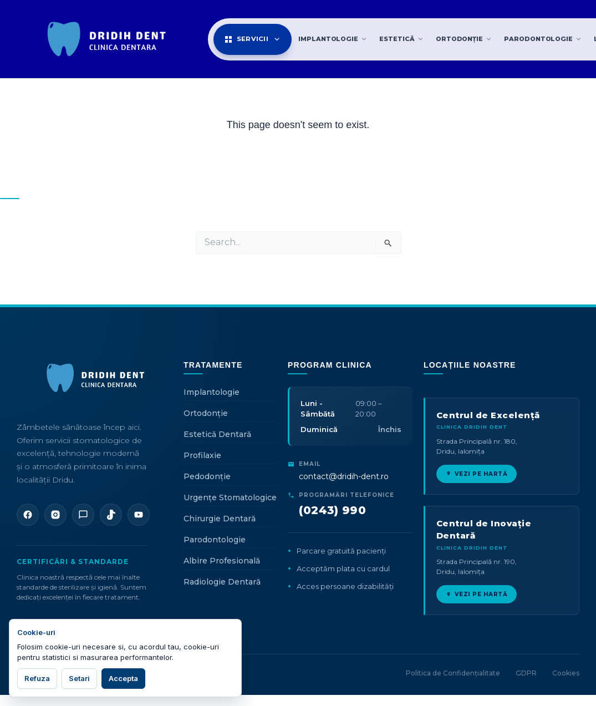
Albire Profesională (222, 561)
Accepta (123, 678)
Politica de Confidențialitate (453, 673)
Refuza (37, 678)
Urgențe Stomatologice (230, 497)
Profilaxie (202, 455)
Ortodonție (206, 413)
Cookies (565, 673)
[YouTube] (139, 515)
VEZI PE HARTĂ (477, 474)
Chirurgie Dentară (220, 519)
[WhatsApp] (83, 515)
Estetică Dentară (217, 434)
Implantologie (212, 392)
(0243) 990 (332, 510)
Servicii (252, 39)
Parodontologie (215, 540)
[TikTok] (111, 515)
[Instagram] (55, 515)
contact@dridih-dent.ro (344, 476)
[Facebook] (28, 515)
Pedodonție (207, 476)
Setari (79, 678)
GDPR (526, 673)
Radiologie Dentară (222, 582)
